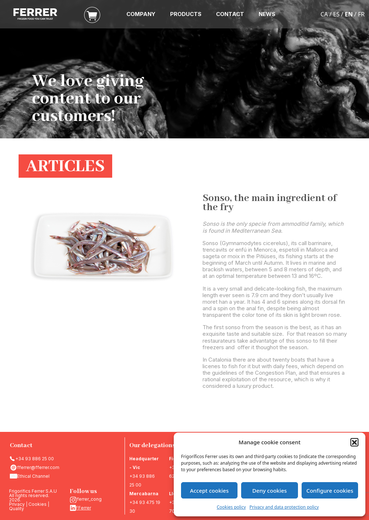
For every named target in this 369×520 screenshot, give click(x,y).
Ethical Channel (33, 476)
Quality (16, 508)
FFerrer (83, 508)
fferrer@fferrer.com (38, 467)
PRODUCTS (185, 14)
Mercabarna (143, 493)
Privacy (17, 504)
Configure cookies (329, 490)
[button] (354, 442)
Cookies (37, 504)
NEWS (267, 14)
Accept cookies (209, 490)
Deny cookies (269, 490)
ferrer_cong (89, 499)
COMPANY (141, 14)
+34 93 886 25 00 (34, 458)
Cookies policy (231, 507)
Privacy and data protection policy (284, 507)
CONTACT (230, 14)
